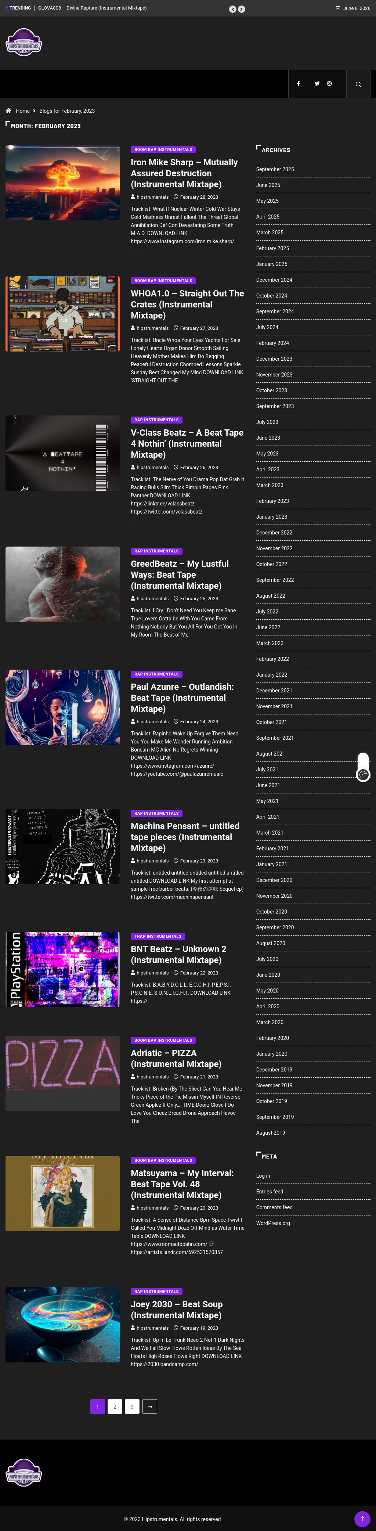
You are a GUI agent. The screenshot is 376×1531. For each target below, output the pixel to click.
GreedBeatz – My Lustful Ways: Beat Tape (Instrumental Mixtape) (180, 573)
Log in (263, 1174)
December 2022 (274, 531)
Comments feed (274, 1205)
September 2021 (275, 736)
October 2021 (271, 720)
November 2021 (274, 704)
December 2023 (274, 357)
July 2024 (267, 325)
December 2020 (274, 878)
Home (23, 109)
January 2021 (272, 862)
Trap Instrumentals (157, 934)
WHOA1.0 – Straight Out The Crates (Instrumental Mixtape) (187, 303)
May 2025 (267, 199)
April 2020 (268, 1005)
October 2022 (271, 562)
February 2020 (272, 1036)
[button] (232, 8)
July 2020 (267, 957)
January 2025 (272, 262)
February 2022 (272, 657)
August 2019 (270, 1131)
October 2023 (271, 389)
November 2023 (274, 373)
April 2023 (268, 468)
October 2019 (271, 1099)
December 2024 (274, 278)
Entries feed (269, 1190)
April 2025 (268, 215)
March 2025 (269, 231)
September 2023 (275, 404)
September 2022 (275, 578)
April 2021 (268, 815)
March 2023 (269, 483)
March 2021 (269, 831)
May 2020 (267, 989)
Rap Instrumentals (156, 418)
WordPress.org (273, 1221)
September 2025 (275, 167)
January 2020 (272, 1052)
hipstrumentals (153, 195)
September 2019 (275, 1115)
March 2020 (269, 1020)
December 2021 (274, 689)
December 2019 (274, 1068)
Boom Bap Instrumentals (163, 147)
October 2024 (271, 294)
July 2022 (267, 610)
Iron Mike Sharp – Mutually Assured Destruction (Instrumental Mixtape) (184, 171)
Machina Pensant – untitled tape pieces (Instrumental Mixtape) (185, 835)
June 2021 (268, 783)
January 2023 (272, 515)
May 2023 (267, 452)
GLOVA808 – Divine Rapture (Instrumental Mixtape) (92, 7)
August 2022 (270, 594)
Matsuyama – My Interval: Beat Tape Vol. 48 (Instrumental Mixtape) (182, 1182)
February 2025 (272, 246)
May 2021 (267, 799)
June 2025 (268, 183)
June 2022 (268, 625)
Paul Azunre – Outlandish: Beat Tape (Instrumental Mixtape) (182, 696)
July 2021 (267, 768)
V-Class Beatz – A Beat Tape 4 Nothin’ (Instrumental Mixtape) (187, 442)
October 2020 (271, 910)
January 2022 (272, 673)
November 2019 (274, 1084)
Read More (148, 251)
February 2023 (272, 499)
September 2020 (275, 926)
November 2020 (274, 894)
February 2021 (272, 847)
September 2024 (275, 310)
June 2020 (268, 973)
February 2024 (272, 341)
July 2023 (267, 420)
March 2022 (269, 641)
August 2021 (270, 752)
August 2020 (270, 941)
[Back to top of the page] (362, 1517)
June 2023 (268, 436)
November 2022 (274, 547)
